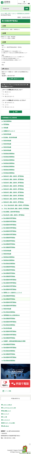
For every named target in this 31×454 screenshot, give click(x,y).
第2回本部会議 (7, 134)
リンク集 (5, 416)
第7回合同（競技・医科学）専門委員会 (13, 179)
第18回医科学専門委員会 (9, 231)
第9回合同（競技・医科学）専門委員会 (13, 202)
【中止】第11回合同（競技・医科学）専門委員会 (16, 208)
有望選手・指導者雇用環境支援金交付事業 (14, 341)
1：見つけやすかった (8, 102)
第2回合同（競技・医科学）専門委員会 (13, 195)
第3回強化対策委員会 (8, 153)
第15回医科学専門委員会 (9, 221)
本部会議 (5, 127)
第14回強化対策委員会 (9, 360)
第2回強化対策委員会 (8, 160)
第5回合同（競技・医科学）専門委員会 (13, 186)
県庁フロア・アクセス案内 (9, 423)
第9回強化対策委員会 (8, 260)
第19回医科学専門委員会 (9, 234)
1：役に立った (7, 92)
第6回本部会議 (7, 150)
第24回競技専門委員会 (9, 318)
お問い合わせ (6, 426)
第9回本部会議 (7, 308)
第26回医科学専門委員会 (9, 321)
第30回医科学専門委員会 (9, 357)
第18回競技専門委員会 (9, 266)
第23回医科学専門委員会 (9, 289)
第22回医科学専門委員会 (9, 286)
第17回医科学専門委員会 (9, 228)
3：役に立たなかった (8, 96)
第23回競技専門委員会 (9, 299)
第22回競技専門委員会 (9, 296)
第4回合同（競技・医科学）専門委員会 (13, 189)
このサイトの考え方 (7, 404)
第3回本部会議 (7, 140)
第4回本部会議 (7, 143)
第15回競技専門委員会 (9, 241)
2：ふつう (5, 94)
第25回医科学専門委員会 (9, 305)
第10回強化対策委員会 (9, 263)
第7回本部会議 (7, 250)
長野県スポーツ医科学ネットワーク (12, 292)
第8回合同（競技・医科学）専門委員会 (13, 198)
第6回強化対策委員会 (8, 169)
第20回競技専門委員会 (9, 273)
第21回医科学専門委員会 (9, 283)
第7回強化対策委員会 (8, 173)
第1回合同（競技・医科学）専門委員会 (13, 182)
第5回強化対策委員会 (8, 166)
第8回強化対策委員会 (8, 257)
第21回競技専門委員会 (9, 276)
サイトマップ (6, 413)
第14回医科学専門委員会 (9, 218)
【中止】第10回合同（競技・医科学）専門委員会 (16, 205)
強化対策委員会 (7, 121)
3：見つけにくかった (8, 107)
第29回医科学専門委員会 (9, 347)
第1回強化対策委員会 (8, 156)
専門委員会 (6, 124)
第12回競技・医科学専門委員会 (11, 211)
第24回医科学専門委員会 (9, 302)
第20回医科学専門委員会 (9, 279)
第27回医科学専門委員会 (9, 331)
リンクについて (6, 420)
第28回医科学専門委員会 (9, 334)
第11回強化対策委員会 (9, 312)
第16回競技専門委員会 (9, 244)
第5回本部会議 (7, 147)
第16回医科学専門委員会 (9, 224)
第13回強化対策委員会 (9, 350)
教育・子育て (8, 13)
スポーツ (14, 13)
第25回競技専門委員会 (9, 338)
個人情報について (7, 410)
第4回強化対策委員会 (8, 163)
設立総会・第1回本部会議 (10, 137)
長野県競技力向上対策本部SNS (11, 315)
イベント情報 (8, 391)
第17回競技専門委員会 (9, 247)
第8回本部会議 (7, 253)
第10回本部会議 (7, 328)
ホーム (2, 13)
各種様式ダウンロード (9, 131)
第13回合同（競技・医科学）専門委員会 (13, 215)
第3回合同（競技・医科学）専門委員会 (13, 192)
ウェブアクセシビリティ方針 (9, 407)
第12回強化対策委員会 (9, 325)
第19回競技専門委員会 (9, 270)
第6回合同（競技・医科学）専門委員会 (13, 176)
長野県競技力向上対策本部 (23, 13)
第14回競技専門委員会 (9, 237)
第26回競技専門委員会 (9, 344)
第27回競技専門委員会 (9, 354)
